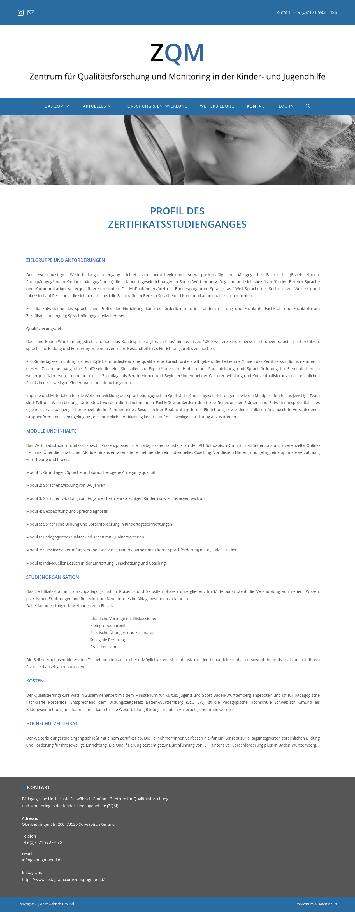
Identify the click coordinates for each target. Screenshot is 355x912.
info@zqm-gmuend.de (42, 859)
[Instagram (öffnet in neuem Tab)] (21, 13)
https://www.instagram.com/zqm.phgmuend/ (63, 879)
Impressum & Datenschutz (316, 904)
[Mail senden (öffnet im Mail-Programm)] (30, 13)
